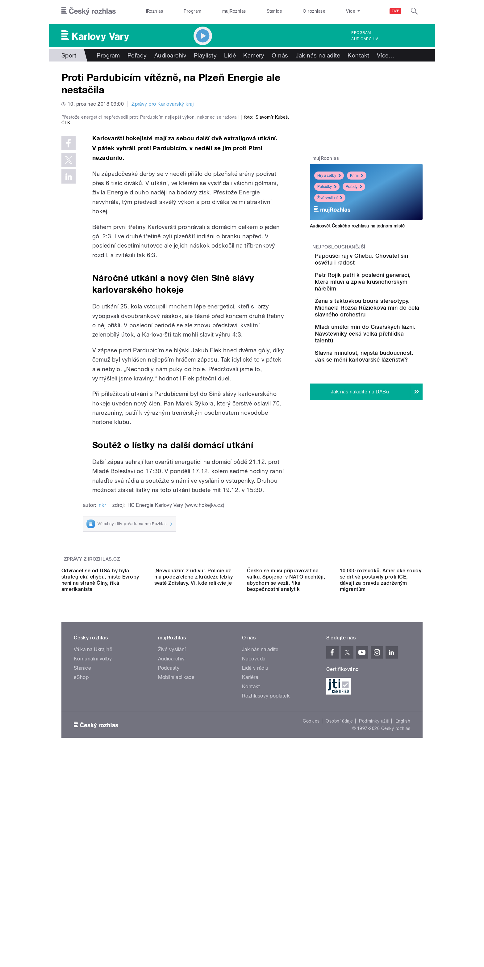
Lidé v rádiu (255, 855)
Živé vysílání (329, 198)
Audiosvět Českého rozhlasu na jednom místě (357, 225)
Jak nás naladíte (318, 55)
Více (385, 55)
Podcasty (169, 855)
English (402, 907)
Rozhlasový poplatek (266, 882)
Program (192, 11)
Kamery (253, 55)
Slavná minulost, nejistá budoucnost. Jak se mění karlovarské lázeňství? (383, 389)
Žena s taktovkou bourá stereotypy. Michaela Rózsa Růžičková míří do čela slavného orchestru (382, 326)
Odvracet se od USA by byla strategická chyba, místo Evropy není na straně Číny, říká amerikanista (100, 766)
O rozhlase (314, 11)
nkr (102, 636)
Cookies (311, 907)
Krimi (356, 175)
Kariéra (250, 864)
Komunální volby (93, 845)
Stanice (274, 11)
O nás (280, 55)
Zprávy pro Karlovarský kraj (162, 104)
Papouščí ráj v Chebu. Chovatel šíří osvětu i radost (378, 262)
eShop (81, 864)
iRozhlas (154, 11)
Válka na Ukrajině (93, 836)
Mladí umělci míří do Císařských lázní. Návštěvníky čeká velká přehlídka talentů (380, 359)
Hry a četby (329, 175)
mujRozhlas (234, 11)
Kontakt (358, 55)
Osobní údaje (339, 907)
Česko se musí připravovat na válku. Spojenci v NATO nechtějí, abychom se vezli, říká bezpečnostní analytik (286, 766)
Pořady (137, 55)
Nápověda (253, 845)
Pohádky (326, 186)
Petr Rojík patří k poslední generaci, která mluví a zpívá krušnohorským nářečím (384, 294)
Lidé (230, 55)
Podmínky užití (374, 907)
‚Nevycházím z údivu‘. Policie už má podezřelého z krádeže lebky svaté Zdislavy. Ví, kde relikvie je (193, 763)
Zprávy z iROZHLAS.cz (92, 690)
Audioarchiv (364, 39)
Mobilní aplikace (176, 864)
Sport (68, 55)
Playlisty (205, 55)
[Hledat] (414, 11)
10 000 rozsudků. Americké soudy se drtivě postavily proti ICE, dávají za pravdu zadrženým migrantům (381, 766)
